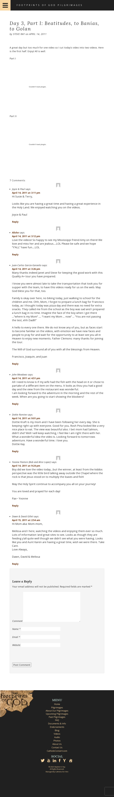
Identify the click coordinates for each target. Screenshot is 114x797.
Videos (57, 733)
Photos (57, 740)
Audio (57, 737)
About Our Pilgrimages (57, 710)
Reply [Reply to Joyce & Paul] (15, 221)
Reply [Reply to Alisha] (15, 254)
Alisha (15, 232)
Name (16, 629)
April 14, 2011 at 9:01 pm (26, 418)
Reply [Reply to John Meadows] (15, 403)
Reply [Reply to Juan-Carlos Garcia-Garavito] (15, 363)
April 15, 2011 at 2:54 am (26, 520)
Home (57, 704)
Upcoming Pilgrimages (57, 713)
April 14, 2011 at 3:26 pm (26, 268)
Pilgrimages (57, 707)
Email (16, 637)
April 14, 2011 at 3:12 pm (26, 236)
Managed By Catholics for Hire (57, 772)
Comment (17, 621)
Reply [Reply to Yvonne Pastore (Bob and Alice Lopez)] (15, 505)
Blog (57, 730)
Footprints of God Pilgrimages (50, 5)
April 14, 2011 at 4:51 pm (26, 378)
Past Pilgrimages (57, 717)
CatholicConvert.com (57, 750)
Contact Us (57, 747)
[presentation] (32, 656)
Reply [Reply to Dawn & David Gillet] (15, 563)
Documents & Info (57, 723)
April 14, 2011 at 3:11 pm (26, 192)
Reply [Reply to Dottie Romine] (15, 451)
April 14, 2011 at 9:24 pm (26, 465)
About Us (57, 744)
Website (16, 645)
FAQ (57, 720)
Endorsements (57, 727)
